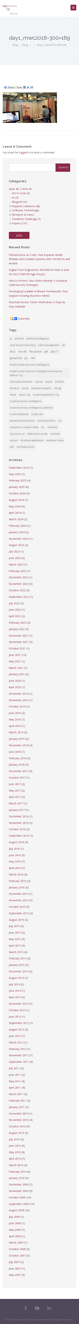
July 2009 (14, 1216)
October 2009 (17, 1197)
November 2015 (19, 900)
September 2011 (19, 1061)
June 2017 (15, 784)
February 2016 (17, 881)
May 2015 (15, 939)
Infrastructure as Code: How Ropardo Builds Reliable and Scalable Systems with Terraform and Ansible (39, 259)
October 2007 (17, 1255)
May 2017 (15, 790)
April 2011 (15, 1087)
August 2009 (16, 1210)
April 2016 (15, 868)
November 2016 (19, 823)
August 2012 (16, 1029)
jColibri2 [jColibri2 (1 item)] (59, 381)
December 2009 (18, 1184)
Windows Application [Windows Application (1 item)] (32, 440)
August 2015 (16, 919)
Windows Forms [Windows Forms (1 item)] (55, 440)
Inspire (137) (19, 223)
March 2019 (16, 732)
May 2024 (15, 506)
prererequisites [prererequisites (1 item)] (46, 420)
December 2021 (18, 635)
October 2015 (17, 906)
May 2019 (15, 719)
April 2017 (15, 797)
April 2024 (15, 512)
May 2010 (15, 1152)
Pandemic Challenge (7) (26, 219)
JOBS (19, 235)
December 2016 (18, 816)
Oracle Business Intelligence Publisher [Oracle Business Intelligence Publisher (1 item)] (31, 407)
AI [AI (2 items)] (11, 338)
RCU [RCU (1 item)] (60, 420)
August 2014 (16, 978)
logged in (24, 152)
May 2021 (15, 661)
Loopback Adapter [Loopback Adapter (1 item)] (41, 388)
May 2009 (15, 1229)
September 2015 (19, 913)
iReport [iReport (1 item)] (39, 381)
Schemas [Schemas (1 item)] (52, 427)
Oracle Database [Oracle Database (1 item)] (19, 414)
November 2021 (19, 642)
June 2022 (15, 609)
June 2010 (15, 1145)
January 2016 (17, 887)
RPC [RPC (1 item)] (43, 427)
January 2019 (17, 738)
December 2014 (18, 971)
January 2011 (17, 1107)
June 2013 (15, 1016)
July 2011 (14, 1068)
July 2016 (14, 848)
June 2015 (15, 932)
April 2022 (15, 616)
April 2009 (15, 1236)
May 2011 (15, 1081)
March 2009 (16, 1242)
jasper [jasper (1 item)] (49, 381)
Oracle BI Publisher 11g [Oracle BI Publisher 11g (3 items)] (46, 394)
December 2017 (18, 771)
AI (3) (15, 197)
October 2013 (17, 1010)
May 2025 (15, 474)
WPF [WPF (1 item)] (12, 446)
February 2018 (17, 758)
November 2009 (19, 1191)
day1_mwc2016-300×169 (52, 45)
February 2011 (17, 1100)
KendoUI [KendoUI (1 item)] (14, 388)
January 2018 (17, 764)
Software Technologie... (26, 210)
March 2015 (16, 952)
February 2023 (17, 571)
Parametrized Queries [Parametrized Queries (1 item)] (22, 420)
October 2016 (17, 829)
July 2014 (14, 984)
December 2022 (18, 577)
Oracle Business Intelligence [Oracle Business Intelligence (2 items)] (26, 401)
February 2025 (17, 480)
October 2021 (17, 648)
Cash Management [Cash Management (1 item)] (48, 345)
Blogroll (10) (19, 202)
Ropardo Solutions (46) (26, 206)
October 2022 (17, 590)
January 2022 (17, 629)
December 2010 (18, 1113)
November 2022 (19, 583)
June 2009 (15, 1223)
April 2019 (15, 726)
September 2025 (19, 467)
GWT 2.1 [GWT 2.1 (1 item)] (54, 351)
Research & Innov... (24, 214)
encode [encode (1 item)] (22, 351)
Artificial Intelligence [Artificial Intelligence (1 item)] (37, 338)
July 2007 (14, 1262)
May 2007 (15, 1275)
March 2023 (16, 564)
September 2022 (19, 596)
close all (26, 189)
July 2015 (14, 926)
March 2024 (16, 519)
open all (13, 189)
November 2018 (19, 745)
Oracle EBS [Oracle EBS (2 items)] (37, 414)
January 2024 (17, 532)
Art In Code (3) (21, 193)
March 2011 (16, 1094)
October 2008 (17, 1249)
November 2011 (19, 1055)
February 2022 (17, 622)
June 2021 (15, 655)
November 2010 (19, 1120)
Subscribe (22, 318)
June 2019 (15, 713)
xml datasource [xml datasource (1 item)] (25, 446)
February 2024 (17, 525)
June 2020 (15, 680)
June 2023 (15, 558)
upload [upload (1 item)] (14, 440)
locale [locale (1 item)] (25, 388)
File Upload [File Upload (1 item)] (35, 351)
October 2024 (17, 493)
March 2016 (16, 874)
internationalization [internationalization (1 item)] (21, 381)
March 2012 (16, 1042)
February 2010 (17, 1171)
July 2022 (14, 603)
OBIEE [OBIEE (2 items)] (13, 394)
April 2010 (15, 1158)
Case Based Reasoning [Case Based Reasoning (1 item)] (22, 345)
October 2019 (17, 706)
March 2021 (16, 668)
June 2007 (15, 1268)
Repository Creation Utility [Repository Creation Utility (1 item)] (24, 427)
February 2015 (17, 958)
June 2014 (15, 990)
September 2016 (19, 835)
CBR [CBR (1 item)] (63, 345)
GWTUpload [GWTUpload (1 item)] (16, 358)
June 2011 (15, 1074)
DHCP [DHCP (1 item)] (12, 351)
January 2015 (17, 965)
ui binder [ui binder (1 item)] (55, 433)
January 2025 (17, 487)
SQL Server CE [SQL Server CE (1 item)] (17, 433)
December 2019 (18, 693)
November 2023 (19, 538)
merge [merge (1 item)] (58, 388)
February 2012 (17, 1049)
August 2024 (16, 500)
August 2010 (16, 1133)
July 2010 (14, 1139)
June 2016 (15, 855)
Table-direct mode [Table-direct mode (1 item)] (37, 433)
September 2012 (19, 1023)
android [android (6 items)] (19, 338)
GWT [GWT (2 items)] (46, 351)
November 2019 (19, 700)
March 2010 (16, 1165)
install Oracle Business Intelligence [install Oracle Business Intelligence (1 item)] (29, 364)
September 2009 (19, 1204)
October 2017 (17, 777)
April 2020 (15, 687)
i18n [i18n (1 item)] (32, 358)
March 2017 (16, 803)
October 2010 (17, 1126)
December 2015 (18, 893)
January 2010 (17, 1178)
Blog (15, 45)
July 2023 (14, 551)
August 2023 (16, 545)
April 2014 (15, 997)
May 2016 (15, 861)
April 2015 (15, 945)
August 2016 (16, 842)
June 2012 (15, 1036)
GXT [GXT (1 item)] (26, 358)
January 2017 (17, 810)
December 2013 (18, 1003)
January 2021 (17, 674)
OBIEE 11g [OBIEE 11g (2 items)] (24, 394)
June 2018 (15, 751)
